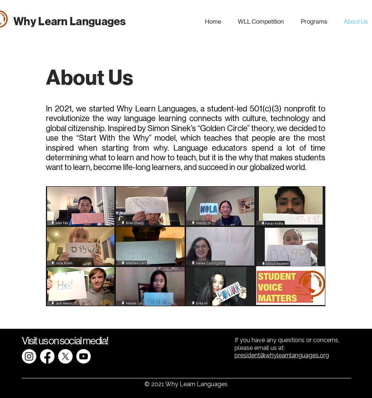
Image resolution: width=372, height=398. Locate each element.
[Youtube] (83, 356)
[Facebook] (47, 356)
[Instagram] (29, 356)
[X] (65, 356)
